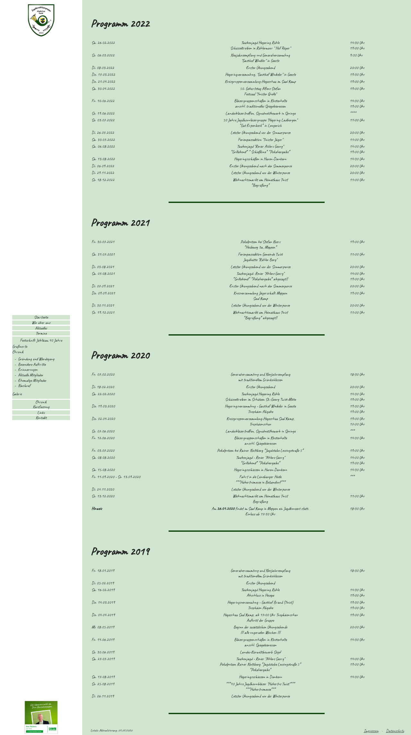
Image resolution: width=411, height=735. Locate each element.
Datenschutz (395, 730)
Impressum (371, 730)
